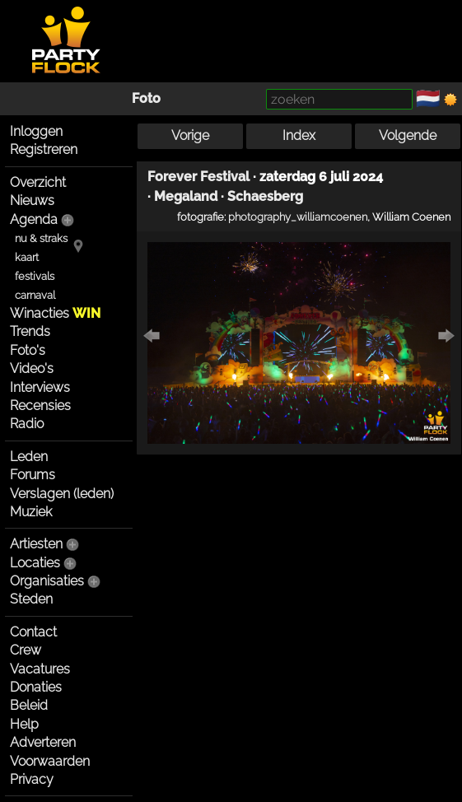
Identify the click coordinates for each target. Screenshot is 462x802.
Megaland (185, 196)
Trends (30, 331)
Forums (32, 475)
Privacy (32, 779)
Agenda (34, 219)
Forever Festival (198, 176)
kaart (27, 257)
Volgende (407, 135)
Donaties (36, 687)
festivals (34, 276)
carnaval (35, 295)
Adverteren (43, 742)
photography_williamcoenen (297, 216)
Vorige (190, 135)
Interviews (40, 387)
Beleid (29, 705)
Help (24, 724)
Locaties (35, 563)
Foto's (27, 350)
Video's (32, 368)
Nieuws (32, 200)
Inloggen (36, 131)
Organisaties (47, 581)
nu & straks (41, 238)
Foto (146, 98)
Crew (25, 650)
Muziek (31, 512)
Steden (31, 599)
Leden (29, 456)
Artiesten (36, 544)
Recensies (40, 405)
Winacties (55, 313)
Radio (27, 423)
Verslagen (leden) (62, 493)
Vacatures (40, 669)
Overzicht (38, 182)
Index (298, 135)
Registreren (43, 149)
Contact (33, 632)
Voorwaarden (50, 761)
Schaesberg (265, 196)
